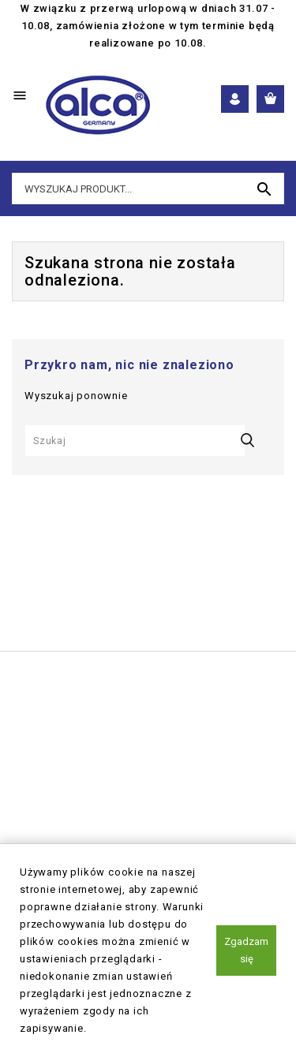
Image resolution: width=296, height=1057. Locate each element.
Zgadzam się (246, 950)
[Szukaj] (134, 440)
